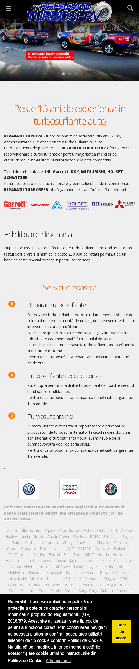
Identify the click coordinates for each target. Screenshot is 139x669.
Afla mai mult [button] (58, 660)
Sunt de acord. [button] (122, 631)
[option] (40, 488)
